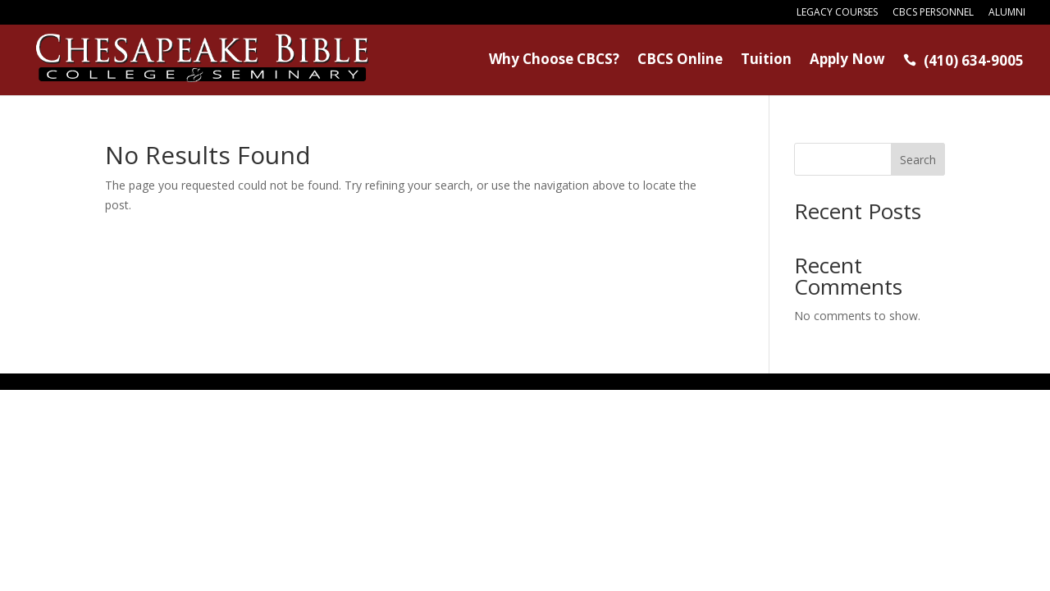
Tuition (766, 60)
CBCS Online (680, 60)
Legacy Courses (837, 13)
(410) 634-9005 (963, 61)
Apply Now (847, 60)
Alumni (1006, 13)
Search (918, 159)
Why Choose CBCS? (554, 60)
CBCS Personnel (933, 13)
